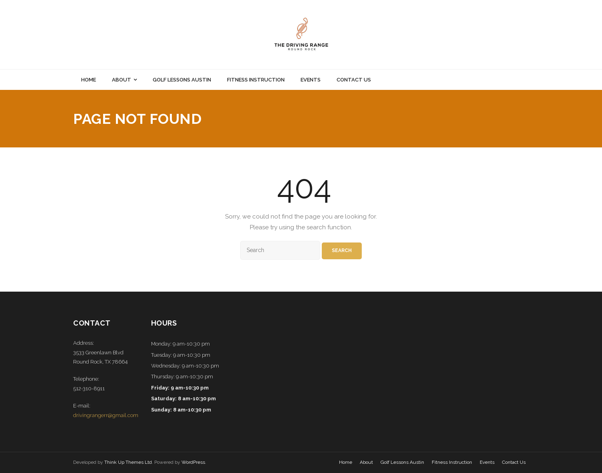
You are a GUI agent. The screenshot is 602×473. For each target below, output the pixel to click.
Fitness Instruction (452, 462)
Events (487, 462)
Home (345, 462)
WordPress (193, 462)
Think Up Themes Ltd (128, 462)
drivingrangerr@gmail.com (105, 415)
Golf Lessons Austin (402, 462)
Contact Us (514, 462)
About (366, 462)
